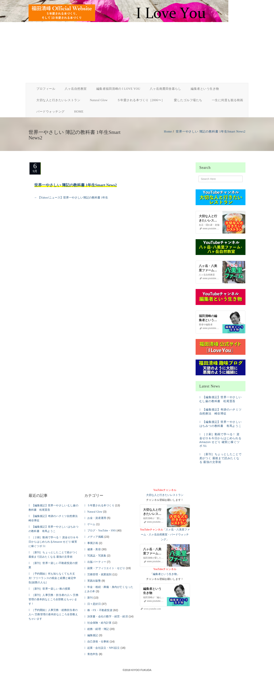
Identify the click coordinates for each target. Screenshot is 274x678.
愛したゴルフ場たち (188, 100)
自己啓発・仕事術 (98, 641)
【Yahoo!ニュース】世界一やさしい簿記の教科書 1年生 (71, 197)
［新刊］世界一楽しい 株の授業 (51, 588)
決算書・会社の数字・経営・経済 (107, 616)
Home (168, 131)
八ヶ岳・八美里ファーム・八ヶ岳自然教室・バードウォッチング (165, 534)
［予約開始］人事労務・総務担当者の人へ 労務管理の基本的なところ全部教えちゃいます (53, 614)
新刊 (90, 597)
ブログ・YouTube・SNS (101, 530)
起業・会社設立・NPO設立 (103, 647)
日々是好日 (94, 604)
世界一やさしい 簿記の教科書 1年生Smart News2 (210, 131)
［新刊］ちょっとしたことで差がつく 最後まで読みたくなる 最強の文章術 (220, 458)
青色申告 (92, 654)
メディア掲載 (95, 536)
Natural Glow (99, 100)
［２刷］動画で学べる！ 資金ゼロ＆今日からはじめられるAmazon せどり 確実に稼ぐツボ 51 (53, 542)
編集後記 (92, 635)
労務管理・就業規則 (99, 574)
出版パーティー (96, 562)
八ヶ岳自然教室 (76, 88)
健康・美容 (94, 549)
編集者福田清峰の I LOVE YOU (118, 88)
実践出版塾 (94, 580)
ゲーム (91, 524)
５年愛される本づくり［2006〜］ (141, 100)
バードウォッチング (50, 111)
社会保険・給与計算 (99, 622)
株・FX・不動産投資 (99, 610)
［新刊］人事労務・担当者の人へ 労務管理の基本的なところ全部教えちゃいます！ (53, 599)
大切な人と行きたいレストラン (58, 100)
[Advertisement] (137, 54)
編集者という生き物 (205, 88)
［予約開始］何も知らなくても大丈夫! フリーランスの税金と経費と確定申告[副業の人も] (52, 578)
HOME (79, 111)
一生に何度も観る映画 (227, 100)
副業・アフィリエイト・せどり (106, 568)
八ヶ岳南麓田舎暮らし (165, 88)
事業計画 (92, 543)
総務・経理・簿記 (98, 629)
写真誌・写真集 (96, 555)
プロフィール (45, 88)
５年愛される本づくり (100, 505)
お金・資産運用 (96, 518)
